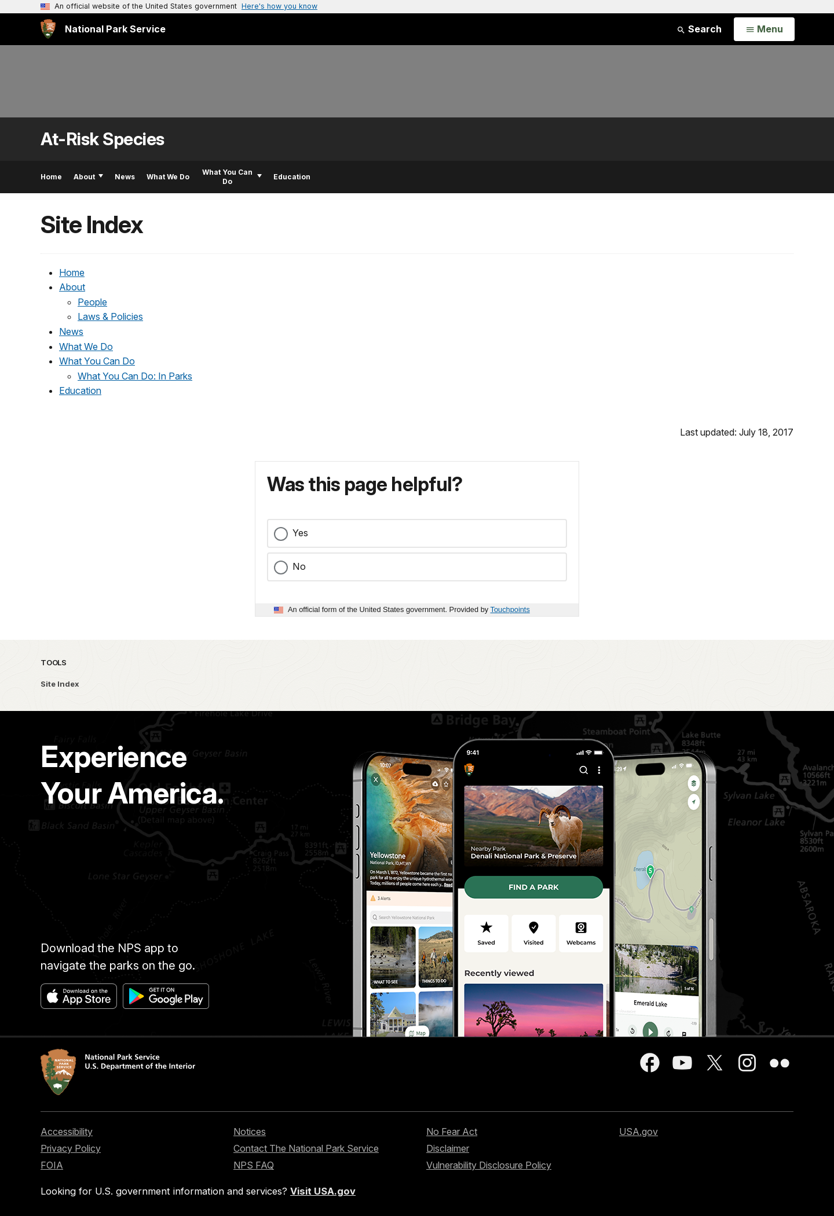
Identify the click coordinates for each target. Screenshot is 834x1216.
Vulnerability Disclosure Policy (488, 1165)
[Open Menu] (764, 29)
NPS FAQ (253, 1165)
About (88, 176)
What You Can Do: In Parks (135, 376)
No (299, 566)
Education (291, 176)
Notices (249, 1131)
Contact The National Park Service (306, 1148)
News (125, 176)
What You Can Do (232, 177)
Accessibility (67, 1131)
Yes (300, 533)
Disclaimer (447, 1148)
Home (51, 176)
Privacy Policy (71, 1148)
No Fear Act (451, 1131)
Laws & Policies (110, 316)
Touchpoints (510, 609)
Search (699, 29)
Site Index (60, 683)
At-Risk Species (102, 139)
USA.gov (638, 1131)
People (92, 302)
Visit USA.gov (323, 1191)
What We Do (168, 176)
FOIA (52, 1165)
